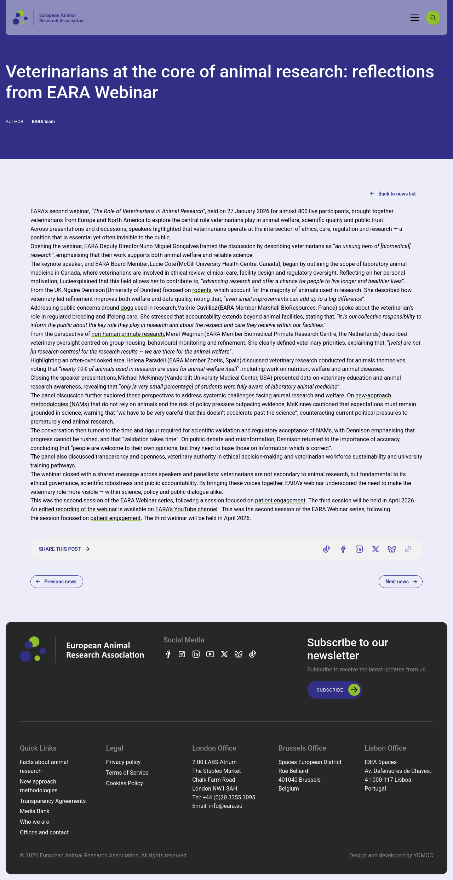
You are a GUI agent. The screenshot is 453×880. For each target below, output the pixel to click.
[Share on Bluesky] (392, 549)
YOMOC (423, 855)
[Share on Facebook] (343, 549)
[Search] (433, 18)
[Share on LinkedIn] (359, 549)
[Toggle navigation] (415, 18)
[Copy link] (408, 549)
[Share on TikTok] (327, 549)
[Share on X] (375, 549)
